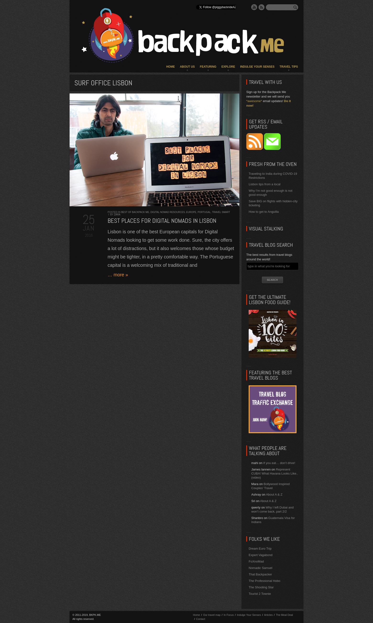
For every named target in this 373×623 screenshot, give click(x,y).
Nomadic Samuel (260, 568)
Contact (200, 619)
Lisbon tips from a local (264, 184)
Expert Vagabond (261, 555)
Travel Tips (289, 66)
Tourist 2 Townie (260, 594)
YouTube (254, 7)
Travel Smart (221, 212)
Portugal (204, 212)
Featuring (208, 66)
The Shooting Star (261, 587)
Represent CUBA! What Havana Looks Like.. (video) (274, 473)
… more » (118, 274)
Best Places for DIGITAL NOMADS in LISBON (162, 221)
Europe (191, 212)
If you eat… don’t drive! (279, 463)
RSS (261, 7)
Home (170, 66)
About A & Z (274, 494)
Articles (268, 614)
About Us (187, 66)
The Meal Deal (284, 614)
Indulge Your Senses (257, 66)
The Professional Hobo (264, 581)
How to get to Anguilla (264, 211)
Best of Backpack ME (135, 212)
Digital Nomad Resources (167, 212)
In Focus (229, 614)
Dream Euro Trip (260, 548)
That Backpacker (260, 574)
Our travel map (211, 614)
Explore (228, 66)
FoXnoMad (256, 561)
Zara (117, 214)
